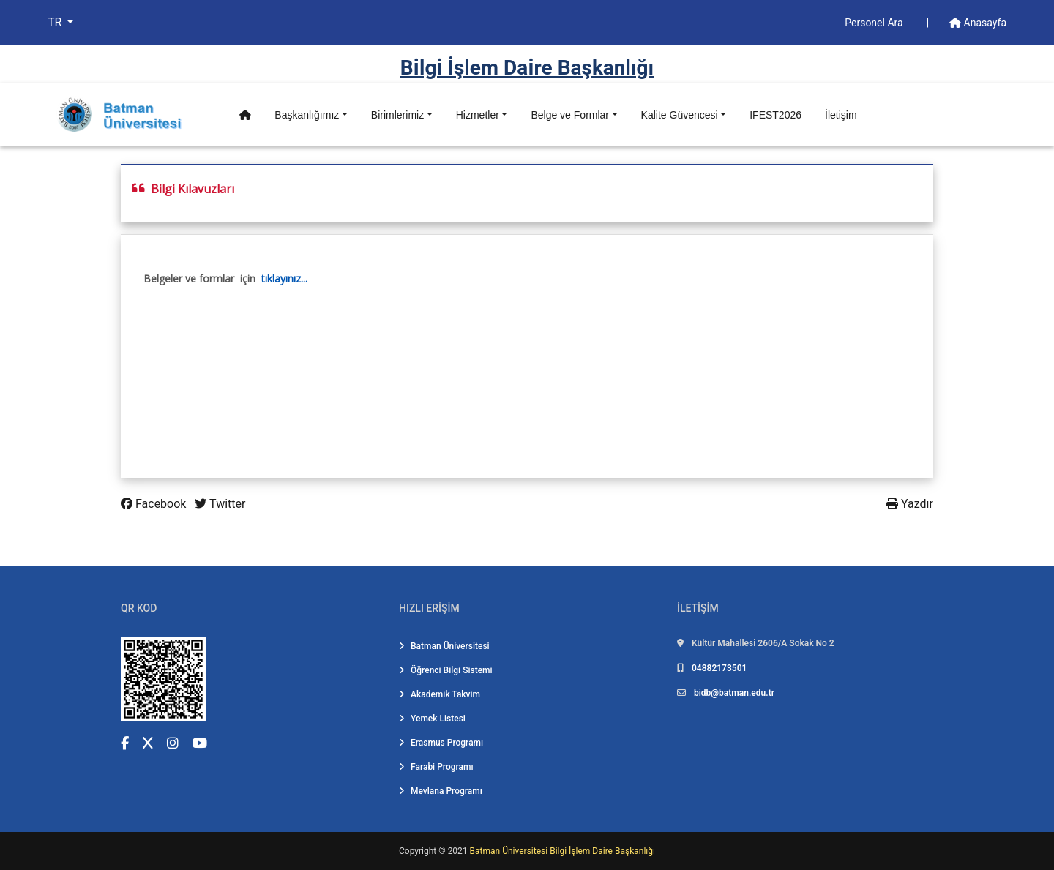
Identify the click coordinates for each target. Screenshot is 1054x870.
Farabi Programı (436, 767)
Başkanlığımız (306, 115)
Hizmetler (477, 115)
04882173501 (719, 668)
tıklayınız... (284, 278)
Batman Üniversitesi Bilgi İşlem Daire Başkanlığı (562, 851)
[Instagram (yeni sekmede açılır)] (173, 743)
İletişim (841, 115)
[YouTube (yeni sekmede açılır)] (200, 743)
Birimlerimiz (397, 115)
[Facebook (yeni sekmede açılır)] (125, 743)
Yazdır (909, 504)
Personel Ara (875, 23)
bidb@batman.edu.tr (734, 693)
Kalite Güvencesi (679, 115)
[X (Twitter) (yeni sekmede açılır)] (148, 743)
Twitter (220, 504)
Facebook (155, 504)
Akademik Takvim (439, 694)
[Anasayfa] (245, 115)
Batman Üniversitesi (444, 646)
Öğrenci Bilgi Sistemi (446, 670)
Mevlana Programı (440, 791)
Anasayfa (977, 23)
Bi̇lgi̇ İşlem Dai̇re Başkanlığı (527, 68)
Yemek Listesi (432, 718)
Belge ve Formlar (570, 115)
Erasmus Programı (441, 743)
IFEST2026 (775, 115)
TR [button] (56, 22)
